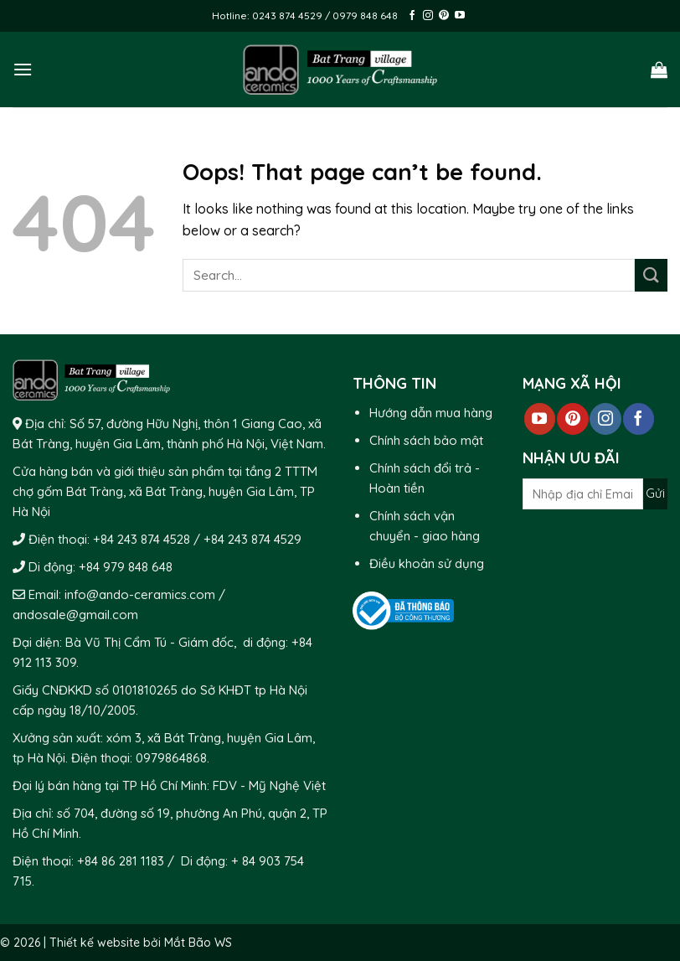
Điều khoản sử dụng (426, 563)
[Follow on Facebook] (412, 16)
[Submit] (651, 275)
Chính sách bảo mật (426, 440)
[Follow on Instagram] (428, 16)
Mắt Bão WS (198, 942)
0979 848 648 (365, 15)
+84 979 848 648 (126, 567)
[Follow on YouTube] (460, 16)
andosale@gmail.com (75, 615)
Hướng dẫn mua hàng (430, 413)
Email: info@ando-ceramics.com (121, 594)
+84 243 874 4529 (252, 539)
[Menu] (23, 69)
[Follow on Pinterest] (444, 16)
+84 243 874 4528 (141, 539)
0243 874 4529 (288, 15)
